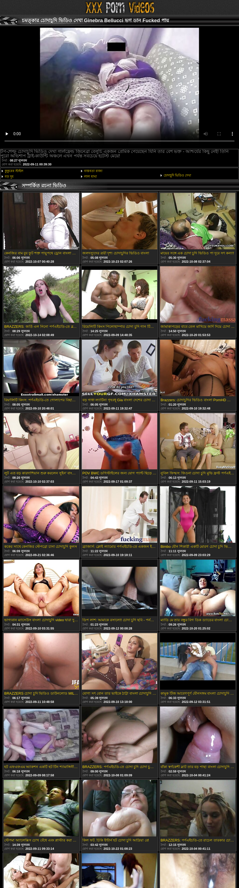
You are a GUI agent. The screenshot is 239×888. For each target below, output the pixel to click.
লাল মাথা (90, 176)
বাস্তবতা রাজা (93, 171)
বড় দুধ (9, 176)
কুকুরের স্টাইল (14, 171)
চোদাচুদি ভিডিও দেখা (177, 175)
